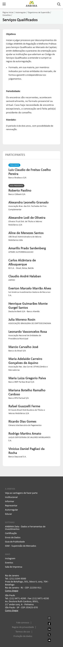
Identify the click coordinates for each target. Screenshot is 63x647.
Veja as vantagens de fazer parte (21, 493)
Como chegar (11, 591)
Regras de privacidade (23, 627)
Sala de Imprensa (13, 567)
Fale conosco (22, 622)
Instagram (10, 558)
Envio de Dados (12, 537)
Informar (9, 501)
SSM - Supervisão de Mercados (20, 546)
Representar (11, 505)
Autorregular (11, 510)
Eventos (9, 563)
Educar (8, 514)
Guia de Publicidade (15, 542)
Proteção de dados (22, 636)
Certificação (11, 533)
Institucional (11, 497)
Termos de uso (22, 632)
